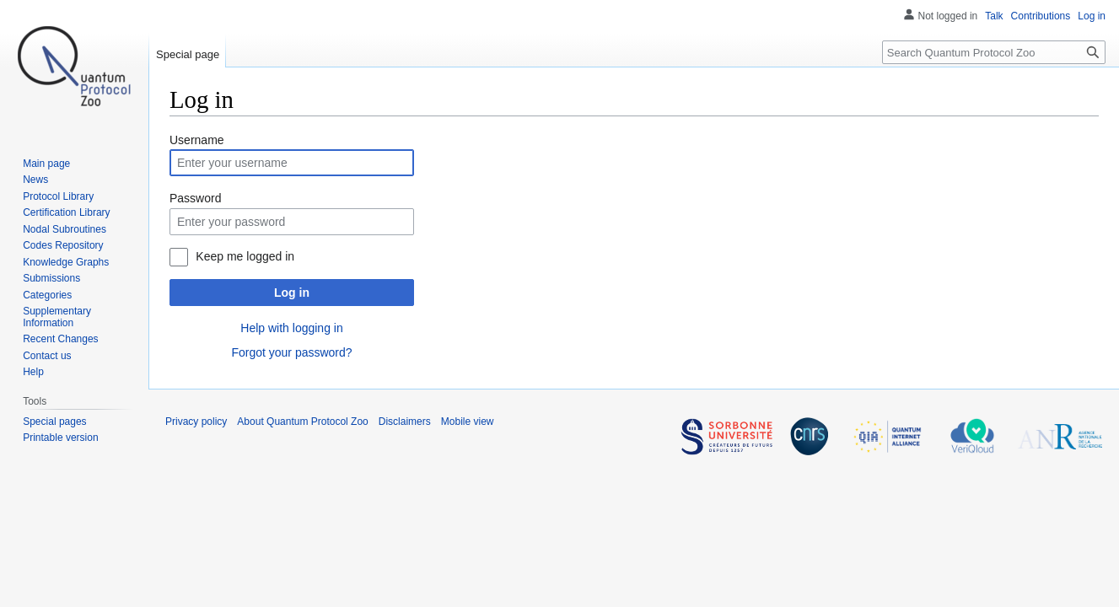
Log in (291, 292)
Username (196, 140)
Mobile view (467, 421)
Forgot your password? (291, 352)
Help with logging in (291, 328)
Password (195, 198)
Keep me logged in (245, 256)
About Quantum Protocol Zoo (302, 421)
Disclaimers (405, 421)
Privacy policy (196, 421)
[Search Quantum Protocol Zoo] (994, 52)
